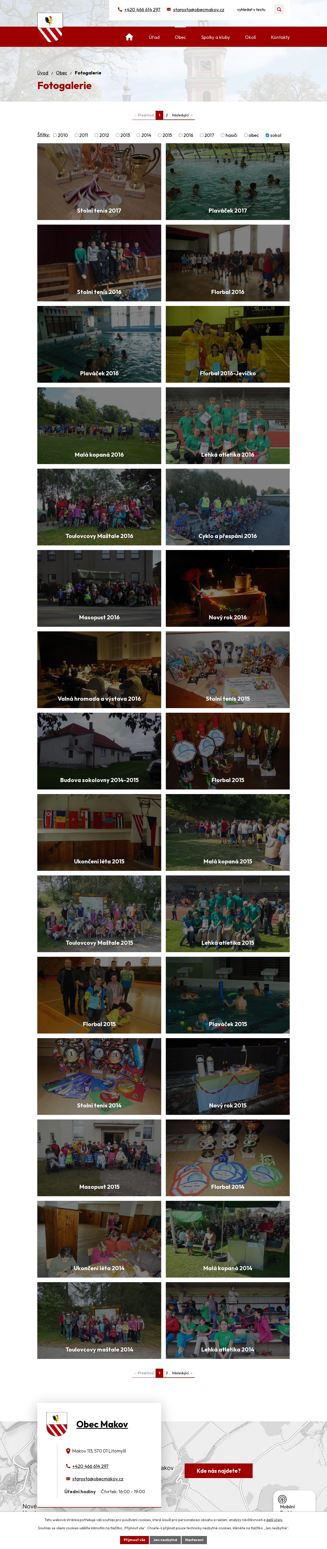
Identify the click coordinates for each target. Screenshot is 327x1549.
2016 (188, 135)
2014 (146, 135)
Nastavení (194, 1539)
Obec (61, 73)
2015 (167, 135)
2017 (209, 135)
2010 (63, 135)
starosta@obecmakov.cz (198, 10)
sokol (275, 135)
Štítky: (43, 135)
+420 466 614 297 (142, 10)
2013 (125, 135)
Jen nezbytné (165, 1539)
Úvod (42, 73)
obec (254, 135)
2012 (104, 135)
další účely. (274, 1520)
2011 (83, 135)
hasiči (231, 135)
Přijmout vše (134, 1539)
